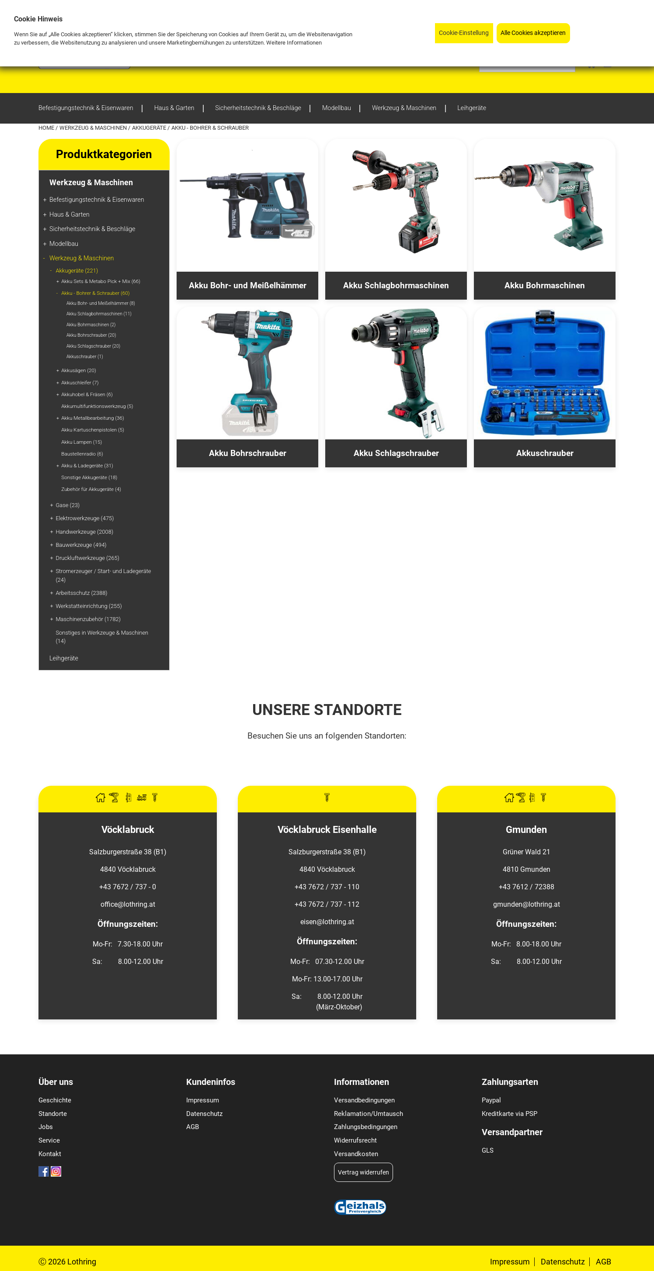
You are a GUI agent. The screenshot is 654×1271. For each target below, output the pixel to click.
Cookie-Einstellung (464, 33)
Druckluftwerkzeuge (87, 558)
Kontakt (49, 1154)
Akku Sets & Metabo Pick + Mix (100, 281)
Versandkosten (356, 1154)
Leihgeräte (63, 658)
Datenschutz (204, 1114)
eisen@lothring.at (327, 922)
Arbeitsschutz (81, 593)
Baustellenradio (82, 454)
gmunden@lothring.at (526, 904)
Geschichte (54, 1100)
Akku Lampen (81, 442)
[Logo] (84, 66)
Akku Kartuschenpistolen (92, 430)
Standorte (52, 1114)
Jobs (45, 1127)
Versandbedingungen (364, 1100)
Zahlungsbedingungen (365, 1127)
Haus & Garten (69, 214)
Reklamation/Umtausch (368, 1114)
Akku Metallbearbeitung (92, 418)
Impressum (202, 1100)
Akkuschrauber (84, 356)
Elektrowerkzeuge (85, 518)
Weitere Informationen (294, 42)
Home (47, 127)
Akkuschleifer (79, 383)
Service (49, 1140)
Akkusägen (78, 370)
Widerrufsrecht (355, 1140)
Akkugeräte (149, 127)
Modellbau (63, 244)
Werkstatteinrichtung (89, 606)
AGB (192, 1127)
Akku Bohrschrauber (91, 335)
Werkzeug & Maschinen (93, 127)
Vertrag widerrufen (363, 1172)
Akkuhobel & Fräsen (87, 394)
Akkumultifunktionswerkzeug (97, 406)
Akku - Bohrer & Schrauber (95, 293)
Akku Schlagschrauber (93, 346)
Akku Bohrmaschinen (91, 325)
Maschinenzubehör (88, 619)
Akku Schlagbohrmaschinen (99, 314)
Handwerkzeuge (84, 531)
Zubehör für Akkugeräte (91, 489)
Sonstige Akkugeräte (89, 477)
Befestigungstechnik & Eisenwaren (96, 200)
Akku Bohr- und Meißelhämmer (100, 303)
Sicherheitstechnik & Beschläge (92, 229)
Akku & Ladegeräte (87, 466)
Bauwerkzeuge (81, 545)
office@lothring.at (128, 904)
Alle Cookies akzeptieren (533, 33)
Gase (68, 505)
